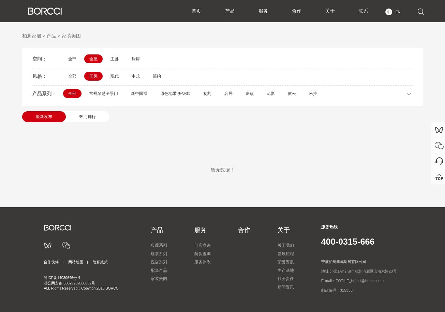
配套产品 (159, 270)
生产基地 (286, 270)
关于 (330, 11)
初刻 (207, 93)
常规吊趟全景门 (103, 93)
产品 (230, 11)
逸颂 (250, 93)
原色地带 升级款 (175, 93)
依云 (292, 93)
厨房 (136, 58)
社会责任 (286, 278)
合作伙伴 (51, 262)
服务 (263, 11)
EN (398, 12)
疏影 (271, 93)
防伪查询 (202, 253)
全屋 (93, 58)
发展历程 (286, 253)
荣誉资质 (286, 262)
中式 (136, 76)
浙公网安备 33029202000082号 (69, 283)
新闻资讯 (286, 287)
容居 (228, 93)
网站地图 (75, 262)
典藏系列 (159, 245)
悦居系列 (159, 262)
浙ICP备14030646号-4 (62, 278)
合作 (296, 11)
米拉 (313, 93)
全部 (72, 58)
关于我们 (286, 245)
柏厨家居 (31, 35)
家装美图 (71, 35)
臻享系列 (159, 253)
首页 (196, 11)
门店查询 (202, 245)
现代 (114, 76)
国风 (93, 76)
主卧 (114, 58)
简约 (157, 76)
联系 (363, 11)
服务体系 (202, 262)
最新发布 (44, 116)
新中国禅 (139, 93)
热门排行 (87, 116)
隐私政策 (100, 262)
